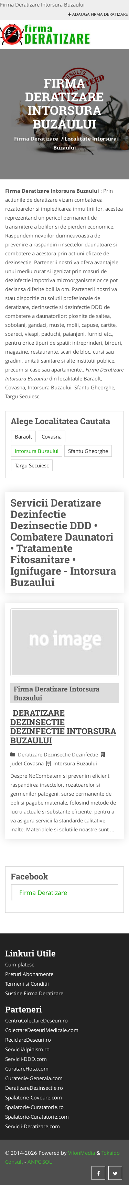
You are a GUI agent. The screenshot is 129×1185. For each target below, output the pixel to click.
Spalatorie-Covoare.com (33, 1097)
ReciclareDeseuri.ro (28, 1040)
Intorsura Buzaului (36, 450)
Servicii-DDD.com (26, 1059)
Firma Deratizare (36, 138)
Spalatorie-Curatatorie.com (37, 1117)
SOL (47, 1161)
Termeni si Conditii (27, 984)
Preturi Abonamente (29, 974)
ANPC (34, 1161)
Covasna (52, 436)
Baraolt (23, 436)
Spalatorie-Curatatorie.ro (34, 1107)
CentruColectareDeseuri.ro (36, 1020)
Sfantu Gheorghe (88, 450)
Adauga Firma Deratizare (98, 14)
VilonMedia (81, 1152)
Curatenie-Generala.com (34, 1078)
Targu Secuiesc (32, 465)
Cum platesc (19, 964)
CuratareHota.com (27, 1068)
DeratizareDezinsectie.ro (34, 1088)
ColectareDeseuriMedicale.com (41, 1030)
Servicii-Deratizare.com (32, 1126)
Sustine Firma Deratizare (34, 993)
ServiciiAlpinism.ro (27, 1049)
